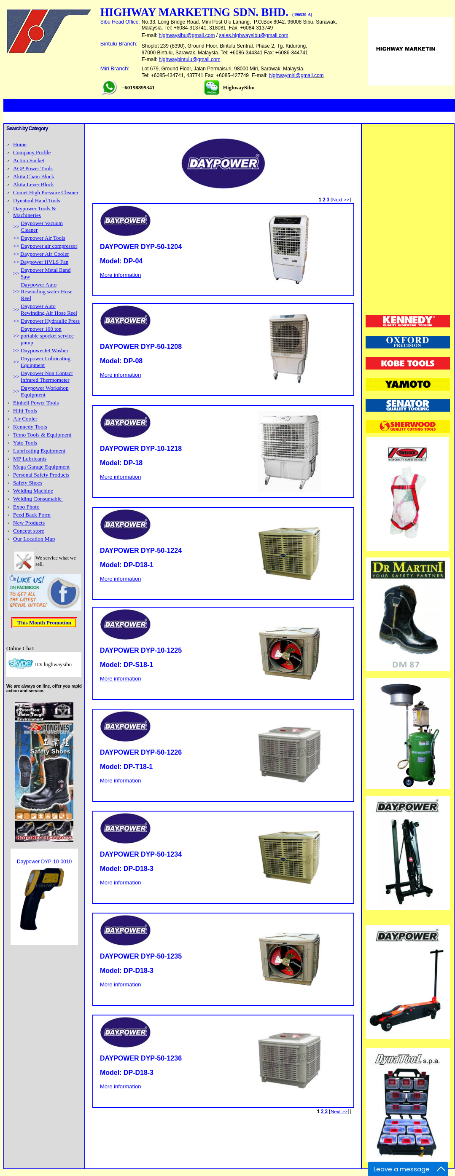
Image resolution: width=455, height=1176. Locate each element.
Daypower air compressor (49, 246)
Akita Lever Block (33, 184)
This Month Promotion (44, 622)
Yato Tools (25, 442)
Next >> (341, 199)
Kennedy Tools (30, 426)
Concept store (28, 531)
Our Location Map (34, 539)
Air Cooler (25, 418)
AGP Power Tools (33, 168)
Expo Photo (26, 507)
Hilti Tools (25, 410)
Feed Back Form (32, 515)
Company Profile (32, 152)
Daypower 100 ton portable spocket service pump (47, 336)
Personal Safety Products (41, 474)
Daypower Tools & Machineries (34, 211)
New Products (29, 523)
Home (20, 144)
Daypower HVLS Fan (44, 262)
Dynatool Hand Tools (36, 200)
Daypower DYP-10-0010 (44, 862)
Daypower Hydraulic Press (50, 321)
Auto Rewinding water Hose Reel (46, 291)
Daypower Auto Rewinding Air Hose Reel (49, 309)
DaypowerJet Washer (44, 350)
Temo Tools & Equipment (42, 434)
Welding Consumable (38, 499)
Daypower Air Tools (43, 238)
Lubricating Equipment (39, 450)
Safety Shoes (27, 483)
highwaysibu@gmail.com (187, 35)
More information (120, 275)
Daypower (33, 284)
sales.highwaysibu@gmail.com (253, 35)
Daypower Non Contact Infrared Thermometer (47, 376)
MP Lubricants (29, 458)
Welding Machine (33, 491)
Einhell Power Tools (36, 402)
